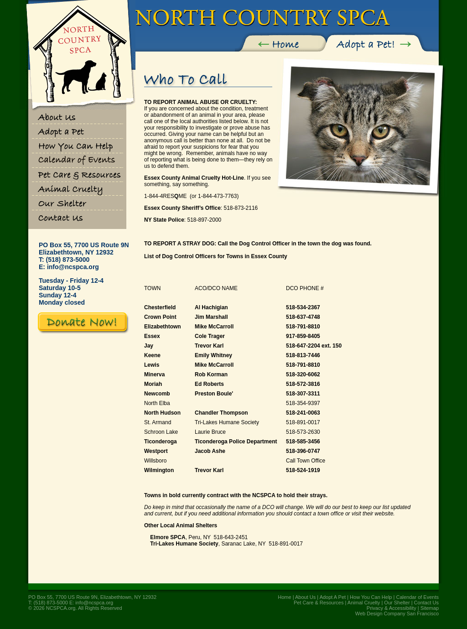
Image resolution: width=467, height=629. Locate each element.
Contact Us (426, 602)
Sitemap (429, 608)
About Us (305, 597)
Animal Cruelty (364, 602)
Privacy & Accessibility (391, 608)
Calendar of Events (417, 597)
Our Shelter (397, 602)
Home (284, 597)
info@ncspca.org (73, 266)
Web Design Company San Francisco (397, 613)
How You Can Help (371, 597)
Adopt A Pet (333, 597)
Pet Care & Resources (318, 602)
